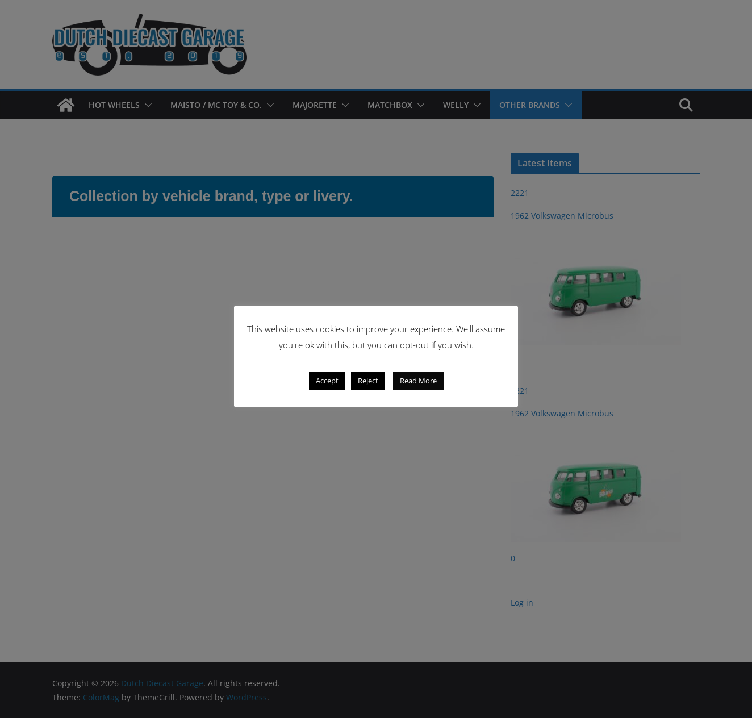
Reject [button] (368, 380)
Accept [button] (327, 380)
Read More (418, 380)
